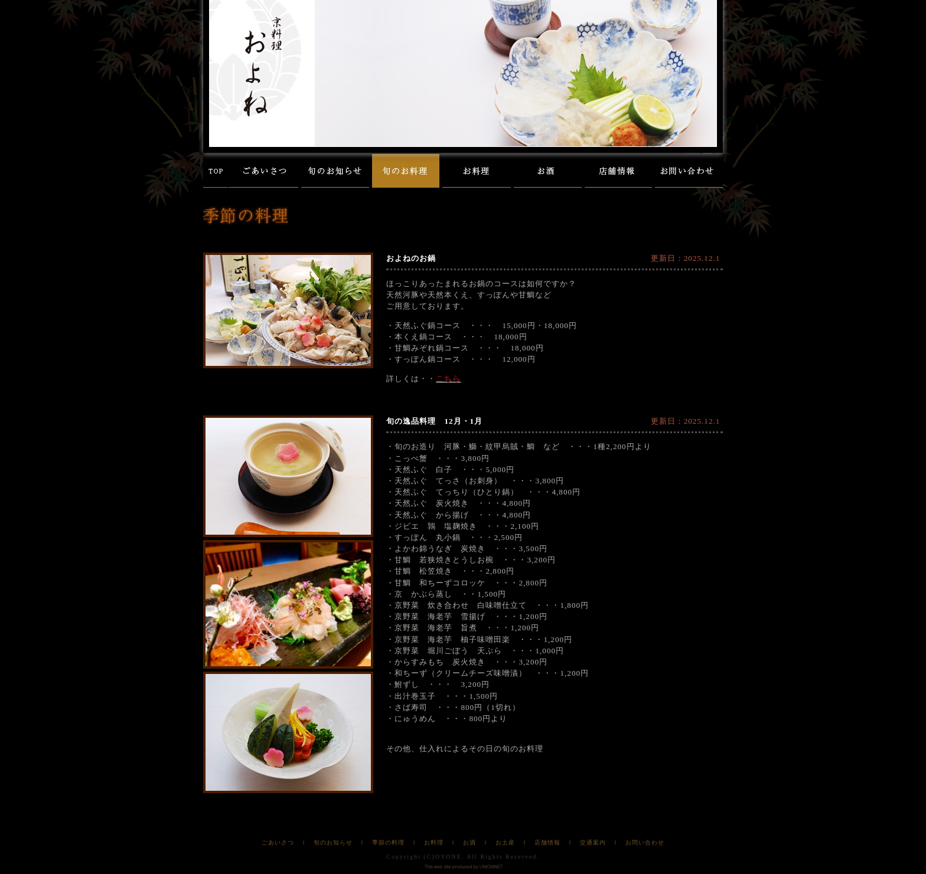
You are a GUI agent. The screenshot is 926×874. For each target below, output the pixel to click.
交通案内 (593, 842)
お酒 (469, 842)
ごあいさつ (278, 842)
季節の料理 (388, 842)
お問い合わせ (644, 842)
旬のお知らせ (333, 842)
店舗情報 (547, 842)
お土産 (505, 842)
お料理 (434, 842)
